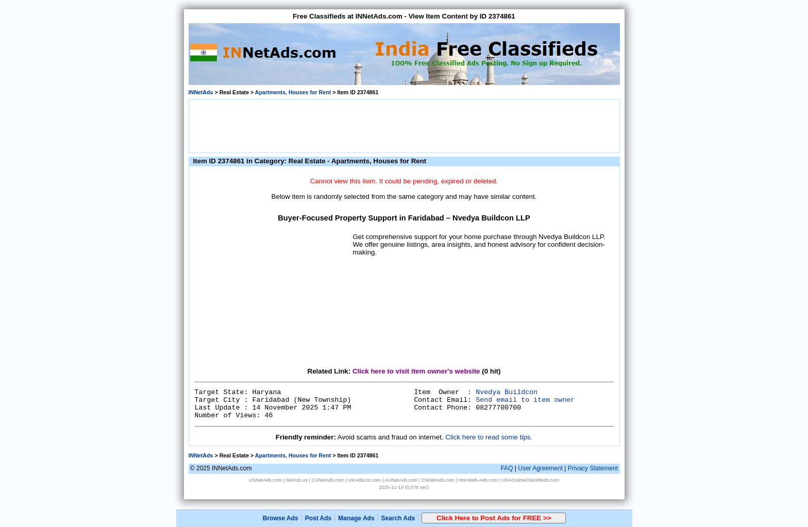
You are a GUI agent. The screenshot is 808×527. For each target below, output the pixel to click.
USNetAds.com (265, 480)
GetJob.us (296, 480)
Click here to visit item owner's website (416, 371)
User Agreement (540, 468)
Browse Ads (280, 518)
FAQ (506, 468)
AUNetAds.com (401, 480)
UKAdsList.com (364, 480)
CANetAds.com (327, 480)
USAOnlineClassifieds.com (530, 480)
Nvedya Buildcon (506, 392)
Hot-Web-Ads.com (478, 480)
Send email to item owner (525, 400)
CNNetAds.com (438, 480)
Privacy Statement (593, 468)
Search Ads (398, 518)
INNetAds (201, 92)
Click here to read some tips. (488, 437)
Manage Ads (356, 518)
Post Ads (318, 518)
